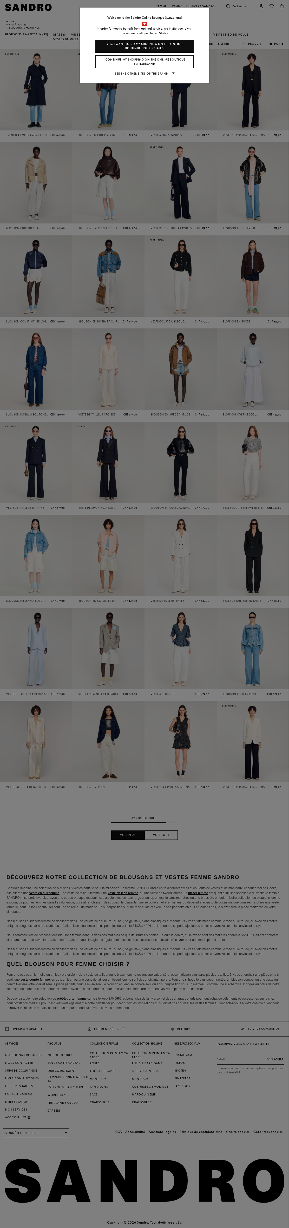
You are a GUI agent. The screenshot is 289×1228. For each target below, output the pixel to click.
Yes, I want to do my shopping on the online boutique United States (144, 46)
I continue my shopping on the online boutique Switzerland (145, 61)
